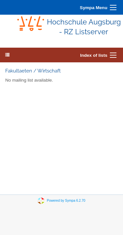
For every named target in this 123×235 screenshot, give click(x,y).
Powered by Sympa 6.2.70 (66, 200)
